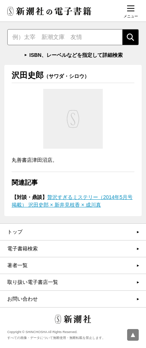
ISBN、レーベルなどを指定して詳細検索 (76, 55)
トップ (15, 232)
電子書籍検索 (22, 248)
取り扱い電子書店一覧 (32, 282)
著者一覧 (17, 265)
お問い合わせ (22, 299)
